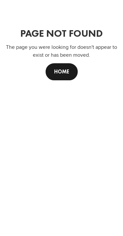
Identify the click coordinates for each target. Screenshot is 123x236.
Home (61, 71)
